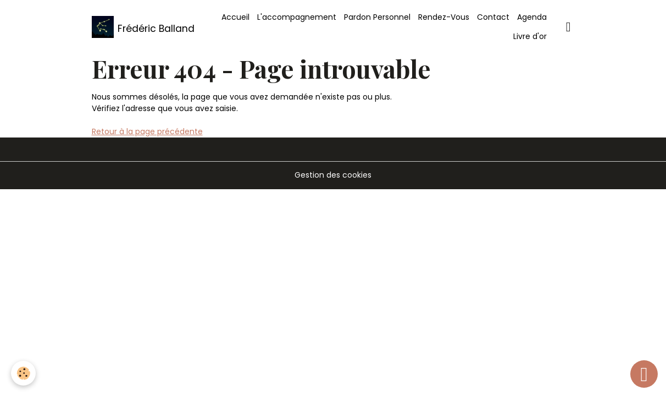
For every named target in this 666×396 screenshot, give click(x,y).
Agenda (532, 17)
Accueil (235, 17)
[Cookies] (23, 373)
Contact (493, 17)
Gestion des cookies (333, 174)
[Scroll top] (644, 374)
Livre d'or (530, 36)
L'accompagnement (296, 17)
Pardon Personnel (377, 17)
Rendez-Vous (443, 17)
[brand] (140, 27)
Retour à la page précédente (147, 131)
